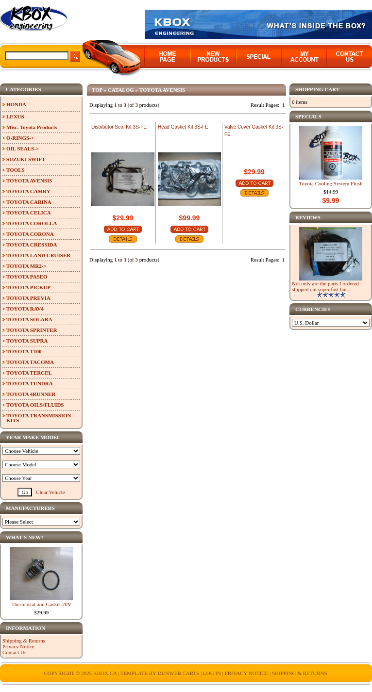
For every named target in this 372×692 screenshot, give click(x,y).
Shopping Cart (317, 89)
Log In (212, 673)
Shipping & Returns (23, 640)
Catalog (121, 90)
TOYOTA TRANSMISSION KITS (38, 417)
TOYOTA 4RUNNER (30, 394)
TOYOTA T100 (23, 351)
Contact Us (14, 652)
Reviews (308, 217)
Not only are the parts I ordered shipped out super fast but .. (325, 286)
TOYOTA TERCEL (29, 373)
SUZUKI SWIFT (25, 159)
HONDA (16, 104)
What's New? (25, 537)
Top (97, 90)
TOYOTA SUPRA (27, 341)
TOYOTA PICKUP (28, 287)
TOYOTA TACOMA (30, 362)
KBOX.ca (105, 673)
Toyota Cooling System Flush (331, 183)
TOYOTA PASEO (27, 277)
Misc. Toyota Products (31, 127)
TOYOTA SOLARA (29, 319)
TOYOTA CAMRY (28, 191)
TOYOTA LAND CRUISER (38, 255)
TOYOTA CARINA (28, 202)
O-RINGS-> (20, 138)
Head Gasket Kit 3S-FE (183, 127)
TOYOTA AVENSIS (162, 90)
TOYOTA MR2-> (26, 266)
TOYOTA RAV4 (25, 309)
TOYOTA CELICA (28, 212)
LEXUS (15, 116)
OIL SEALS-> (22, 148)
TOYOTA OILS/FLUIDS (35, 405)
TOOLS (15, 170)
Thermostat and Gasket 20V (41, 604)
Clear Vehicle (50, 492)
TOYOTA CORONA (30, 234)
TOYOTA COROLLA (31, 223)
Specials (308, 116)
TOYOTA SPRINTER (31, 330)
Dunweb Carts (179, 673)
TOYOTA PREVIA (28, 298)
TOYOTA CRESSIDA (31, 244)
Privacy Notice (18, 646)
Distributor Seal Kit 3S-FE (119, 127)
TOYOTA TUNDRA (29, 383)
